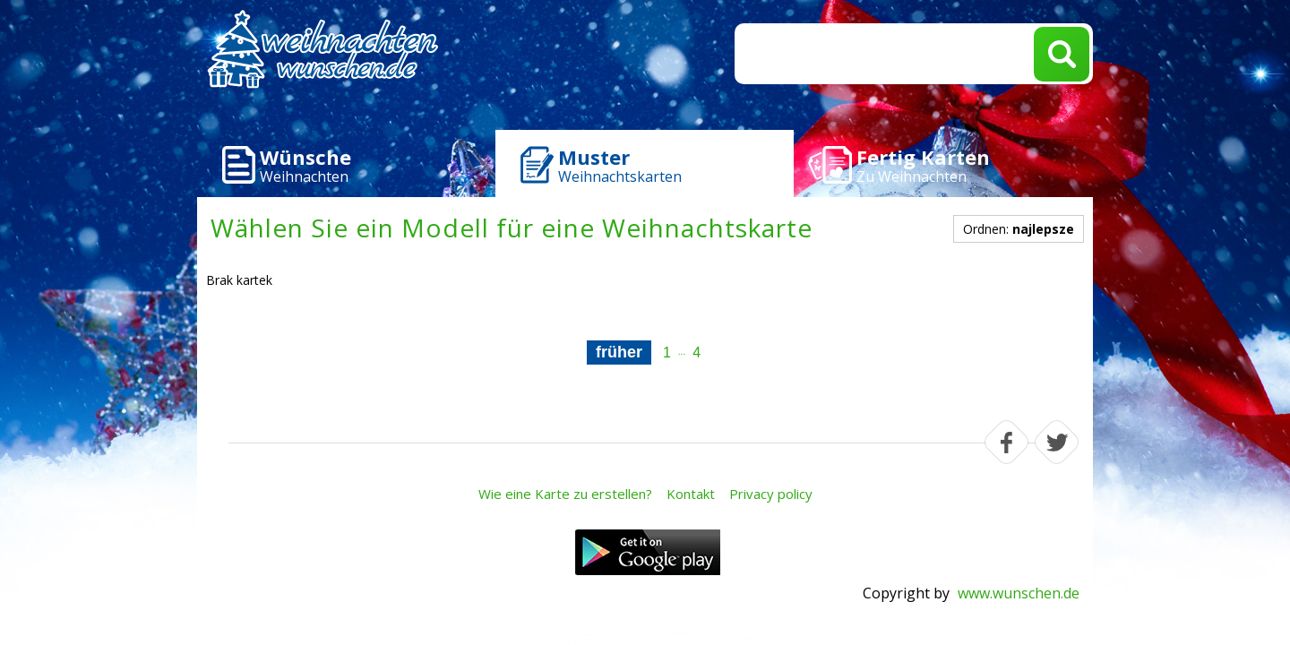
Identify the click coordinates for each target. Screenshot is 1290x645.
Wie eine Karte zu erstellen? (565, 494)
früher (619, 352)
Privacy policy (771, 494)
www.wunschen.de (1018, 593)
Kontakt (690, 494)
